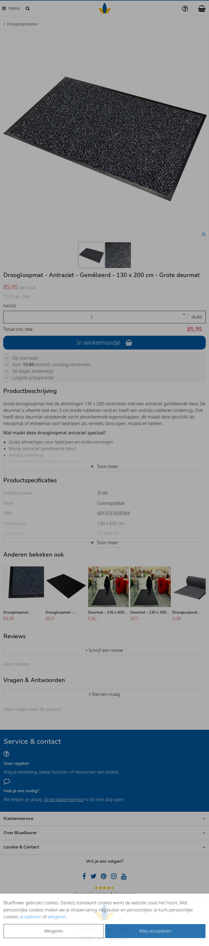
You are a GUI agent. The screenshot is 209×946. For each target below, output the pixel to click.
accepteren (30, 917)
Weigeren (53, 931)
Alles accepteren (155, 931)
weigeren (57, 917)
